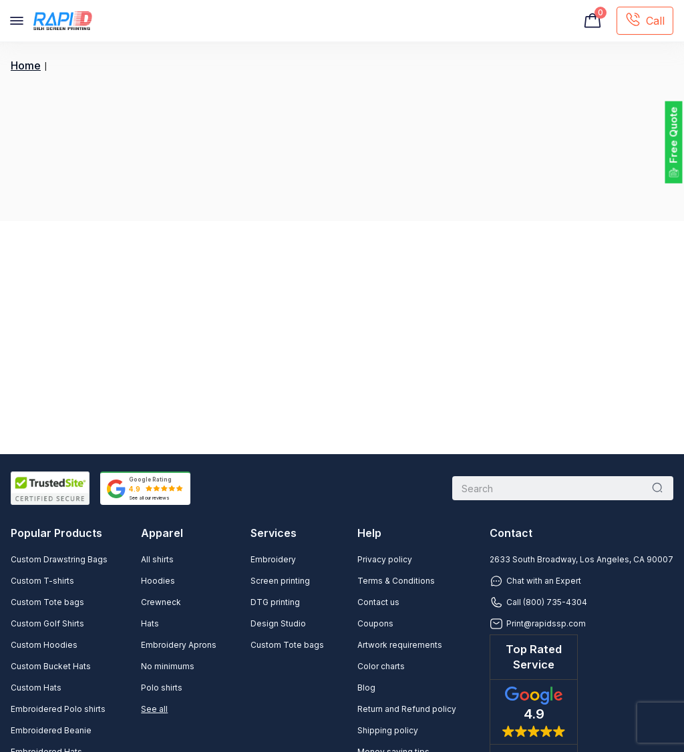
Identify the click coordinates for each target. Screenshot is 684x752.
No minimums (167, 666)
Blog (366, 688)
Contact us (378, 602)
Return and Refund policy (406, 709)
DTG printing (275, 602)
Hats (150, 623)
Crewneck (161, 602)
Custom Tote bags (47, 602)
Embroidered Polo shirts (58, 709)
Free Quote (673, 135)
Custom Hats (36, 688)
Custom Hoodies (44, 645)
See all (154, 709)
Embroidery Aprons (178, 645)
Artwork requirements (399, 645)
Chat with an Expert (535, 581)
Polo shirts (161, 688)
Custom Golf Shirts (47, 623)
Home (26, 66)
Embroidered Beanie (51, 730)
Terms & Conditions (396, 581)
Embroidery (273, 559)
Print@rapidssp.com (538, 623)
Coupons (375, 623)
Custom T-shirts (42, 581)
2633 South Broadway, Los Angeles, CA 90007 (581, 559)
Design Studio (278, 623)
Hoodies (158, 581)
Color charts (381, 666)
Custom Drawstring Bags (59, 559)
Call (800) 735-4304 (538, 602)
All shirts (157, 559)
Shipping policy (387, 730)
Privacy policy (384, 559)
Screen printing (280, 581)
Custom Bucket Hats (51, 666)
